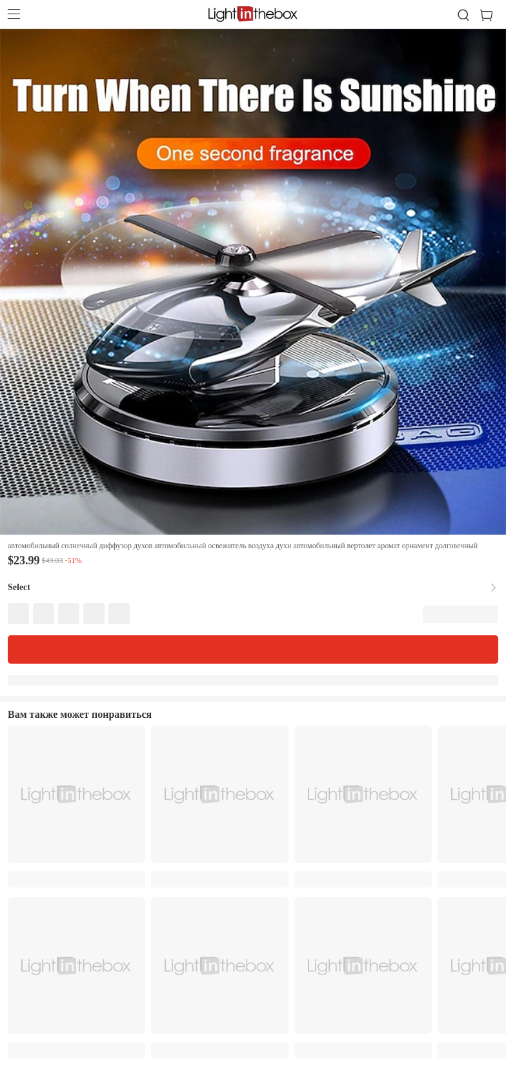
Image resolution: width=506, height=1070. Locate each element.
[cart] (491, 15)
